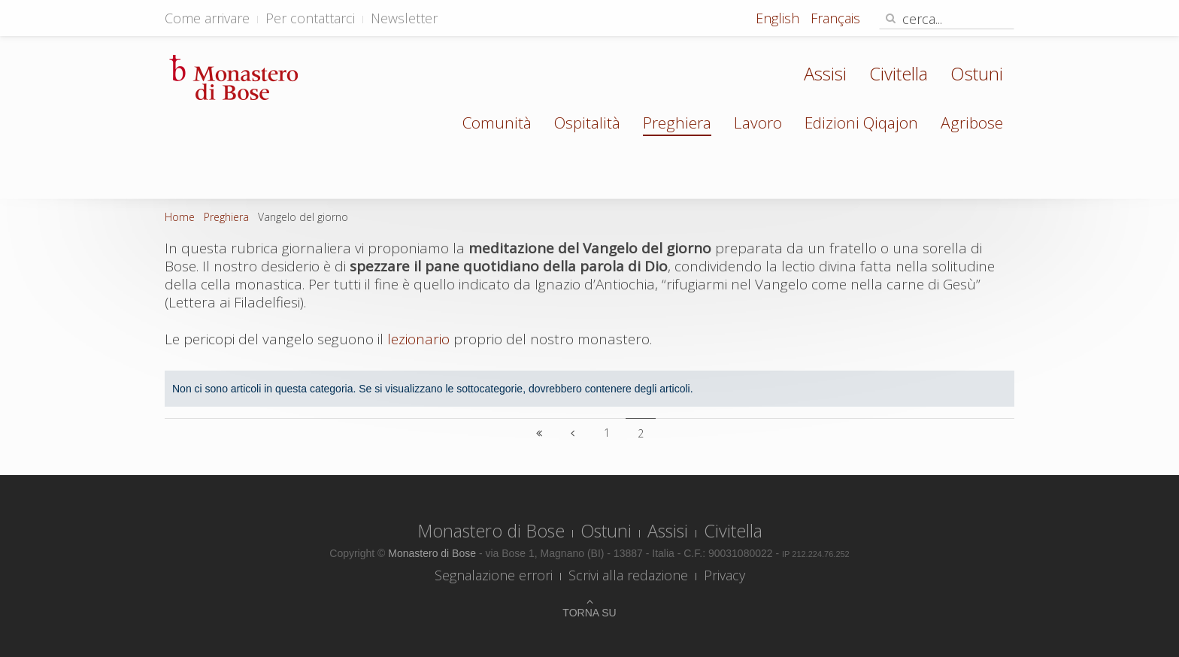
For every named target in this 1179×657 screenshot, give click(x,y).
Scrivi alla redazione (628, 575)
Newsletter (404, 18)
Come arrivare (207, 18)
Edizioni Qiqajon (861, 122)
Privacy (724, 575)
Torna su (589, 613)
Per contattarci (310, 18)
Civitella (898, 73)
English (779, 18)
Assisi (825, 73)
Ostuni (976, 73)
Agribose (972, 122)
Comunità (497, 122)
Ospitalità (587, 122)
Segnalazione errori (494, 575)
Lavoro (758, 122)
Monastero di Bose (491, 530)
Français (835, 18)
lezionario (418, 339)
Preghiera (677, 122)
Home (180, 217)
